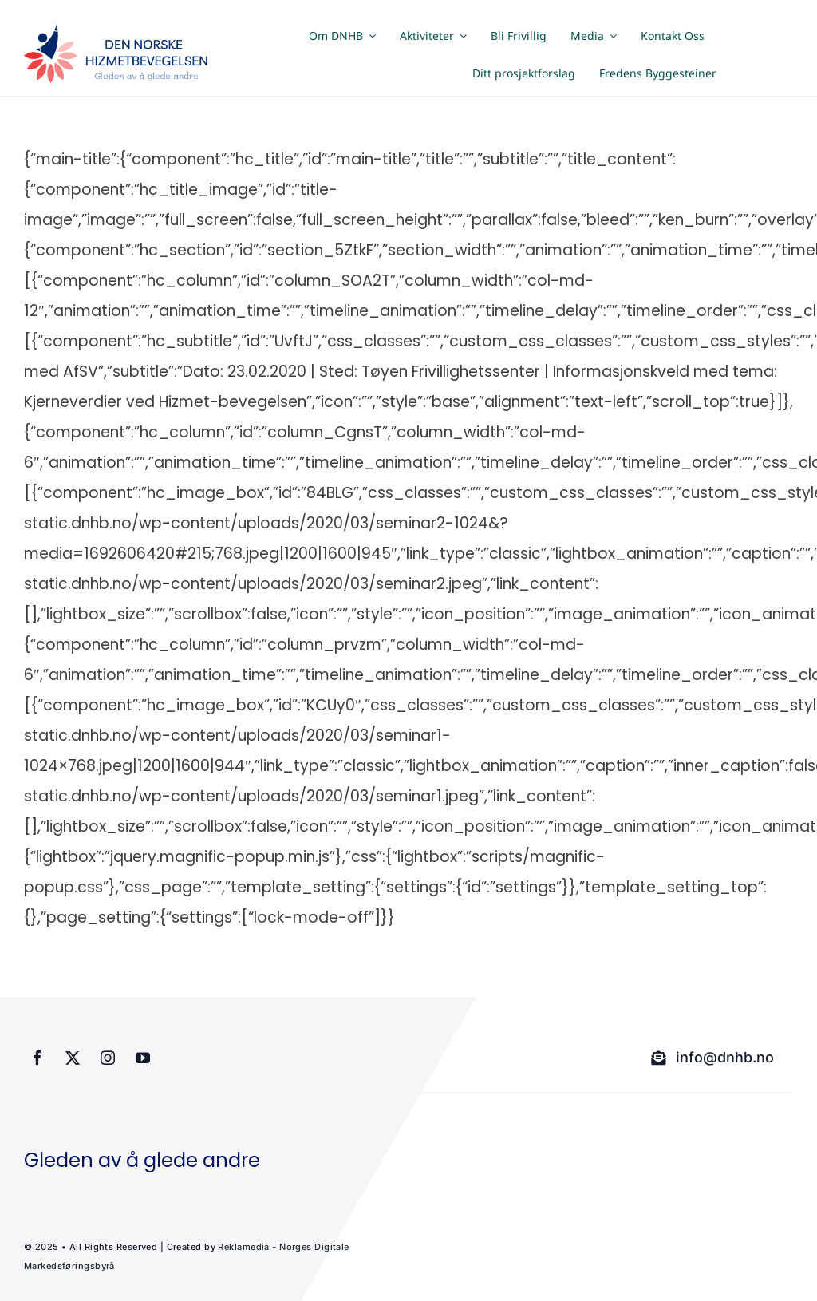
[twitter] (72, 1057)
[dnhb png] (120, 32)
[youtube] (142, 1057)
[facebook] (37, 1057)
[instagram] (107, 1057)
